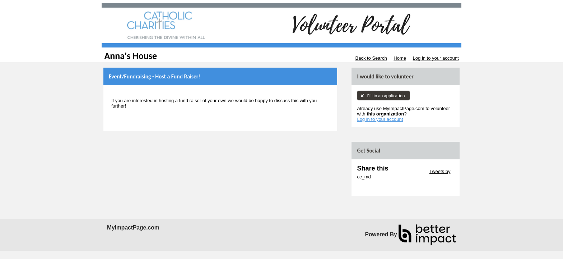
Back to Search (371, 58)
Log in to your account (436, 58)
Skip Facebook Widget (380, 187)
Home (400, 58)
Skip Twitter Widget (408, 171)
